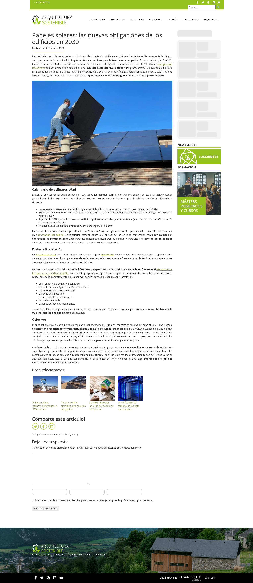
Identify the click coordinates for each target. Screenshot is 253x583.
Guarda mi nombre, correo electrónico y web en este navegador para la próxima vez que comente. (94, 500)
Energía (172, 19)
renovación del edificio (51, 234)
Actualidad (97, 19)
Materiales (137, 19)
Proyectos (155, 19)
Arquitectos (211, 19)
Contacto (43, 2)
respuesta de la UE (45, 254)
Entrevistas (117, 19)
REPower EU (107, 254)
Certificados (190, 19)
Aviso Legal (210, 577)
